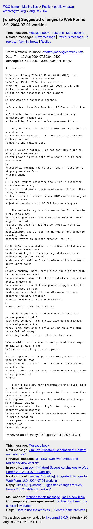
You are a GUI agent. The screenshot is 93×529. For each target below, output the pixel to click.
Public (46, 6)
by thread (74, 501)
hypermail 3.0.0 (57, 517)
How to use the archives (33, 510)
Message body (39, 32)
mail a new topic (73, 497)
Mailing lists (30, 6)
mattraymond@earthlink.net (63, 52)
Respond (57, 32)
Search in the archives (69, 510)
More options (75, 32)
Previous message (70, 37)
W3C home (11, 6)
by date (61, 501)
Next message (45, 37)
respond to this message (43, 497)
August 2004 (38, 11)
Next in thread (28, 41)
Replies (46, 41)
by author (25, 505)
